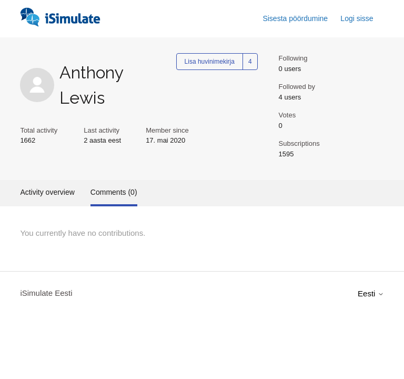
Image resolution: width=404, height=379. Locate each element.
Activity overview (47, 192)
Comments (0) (113, 192)
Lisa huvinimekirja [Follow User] (210, 61)
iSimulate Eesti (46, 292)
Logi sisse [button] (356, 18)
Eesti (371, 293)
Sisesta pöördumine (295, 18)
